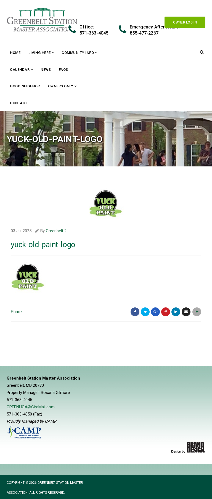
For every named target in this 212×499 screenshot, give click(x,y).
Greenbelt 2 (56, 230)
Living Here (39, 53)
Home (15, 53)
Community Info (78, 53)
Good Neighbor (25, 86)
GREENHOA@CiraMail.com (31, 406)
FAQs (63, 69)
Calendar (20, 69)
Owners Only (60, 86)
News (46, 69)
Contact (19, 103)
